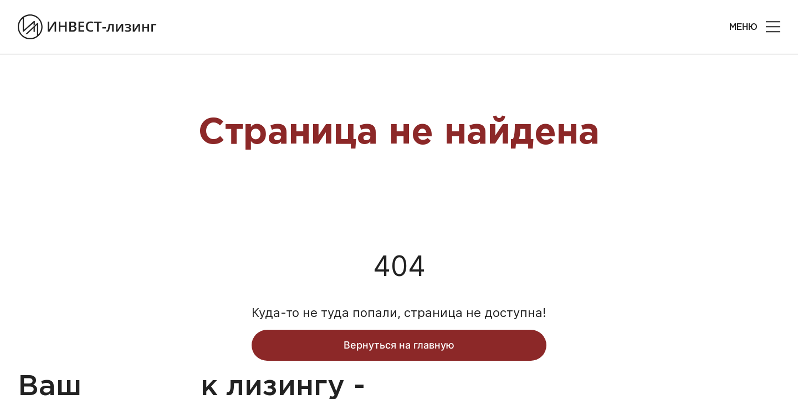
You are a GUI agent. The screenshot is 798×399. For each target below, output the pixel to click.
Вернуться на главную (399, 351)
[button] (773, 30)
